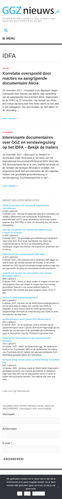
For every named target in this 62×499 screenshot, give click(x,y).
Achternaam (9, 428)
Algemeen (7, 132)
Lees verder (9, 118)
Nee (27, 493)
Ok (19, 493)
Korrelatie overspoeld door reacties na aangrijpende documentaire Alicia (26, 78)
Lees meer (39, 493)
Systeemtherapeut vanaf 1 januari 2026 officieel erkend (26, 319)
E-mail (7, 443)
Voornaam (8, 414)
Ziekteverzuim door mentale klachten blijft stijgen (23, 254)
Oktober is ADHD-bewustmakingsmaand (20, 297)
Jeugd (5, 68)
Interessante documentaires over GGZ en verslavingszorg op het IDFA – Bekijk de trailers (30, 142)
